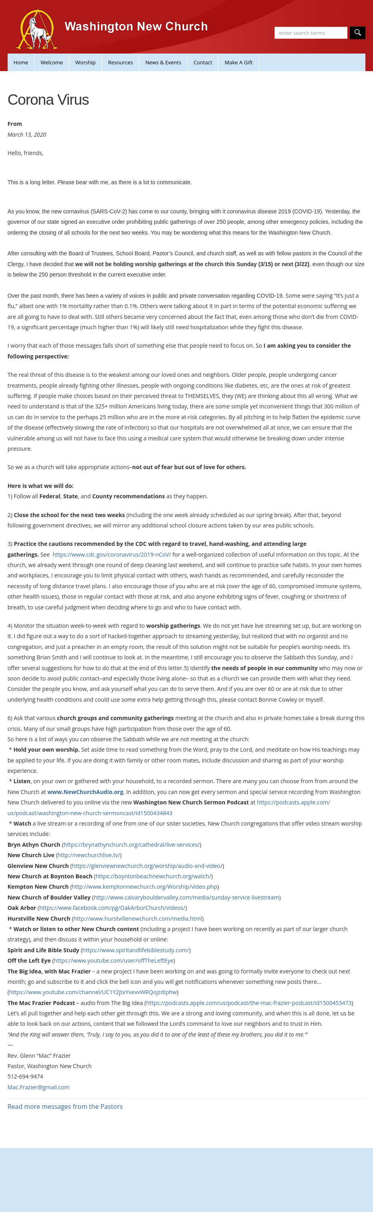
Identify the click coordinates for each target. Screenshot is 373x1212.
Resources (120, 62)
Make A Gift (239, 62)
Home (21, 62)
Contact (203, 62)
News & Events (163, 62)
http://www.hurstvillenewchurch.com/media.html (138, 918)
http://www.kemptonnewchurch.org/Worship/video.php (144, 886)
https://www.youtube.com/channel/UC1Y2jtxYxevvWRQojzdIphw (93, 992)
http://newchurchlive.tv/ (89, 855)
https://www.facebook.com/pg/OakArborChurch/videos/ (112, 907)
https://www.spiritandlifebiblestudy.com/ (135, 950)
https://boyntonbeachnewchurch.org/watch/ (153, 876)
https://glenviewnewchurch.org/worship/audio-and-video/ (147, 866)
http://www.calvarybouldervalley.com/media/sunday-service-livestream (186, 897)
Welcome (51, 62)
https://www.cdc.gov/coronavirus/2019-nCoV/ (112, 554)
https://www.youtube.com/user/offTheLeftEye (113, 960)
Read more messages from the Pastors (65, 1106)
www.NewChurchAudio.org (85, 792)
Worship (85, 62)
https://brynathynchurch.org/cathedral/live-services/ (132, 844)
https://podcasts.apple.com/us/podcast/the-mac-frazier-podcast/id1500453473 (249, 1003)
